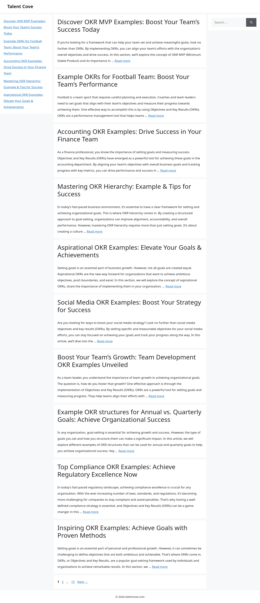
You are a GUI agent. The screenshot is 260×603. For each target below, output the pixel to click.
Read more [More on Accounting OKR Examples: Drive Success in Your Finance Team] (168, 170)
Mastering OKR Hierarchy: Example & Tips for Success (124, 190)
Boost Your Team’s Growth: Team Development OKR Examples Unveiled (126, 361)
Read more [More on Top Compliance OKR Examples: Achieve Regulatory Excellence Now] (91, 512)
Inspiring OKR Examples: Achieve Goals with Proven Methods (122, 531)
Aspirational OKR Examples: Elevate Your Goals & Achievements (129, 251)
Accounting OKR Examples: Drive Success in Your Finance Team (129, 135)
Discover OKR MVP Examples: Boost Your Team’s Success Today (128, 26)
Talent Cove (20, 6)
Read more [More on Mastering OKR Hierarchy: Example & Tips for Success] (94, 231)
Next (82, 582)
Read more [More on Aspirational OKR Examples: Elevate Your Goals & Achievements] (173, 286)
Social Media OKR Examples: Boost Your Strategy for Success (129, 306)
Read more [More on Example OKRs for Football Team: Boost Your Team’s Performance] (156, 115)
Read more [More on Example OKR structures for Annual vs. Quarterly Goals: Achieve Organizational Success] (126, 451)
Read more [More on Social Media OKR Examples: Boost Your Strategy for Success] (105, 341)
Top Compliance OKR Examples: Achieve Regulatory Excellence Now (116, 470)
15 (73, 582)
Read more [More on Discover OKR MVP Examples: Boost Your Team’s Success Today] (122, 61)
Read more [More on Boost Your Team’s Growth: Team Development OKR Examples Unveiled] (156, 396)
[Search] (251, 22)
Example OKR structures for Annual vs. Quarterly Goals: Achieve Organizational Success (129, 416)
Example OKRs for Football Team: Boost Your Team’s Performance (123, 80)
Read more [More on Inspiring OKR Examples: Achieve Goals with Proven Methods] (160, 567)
